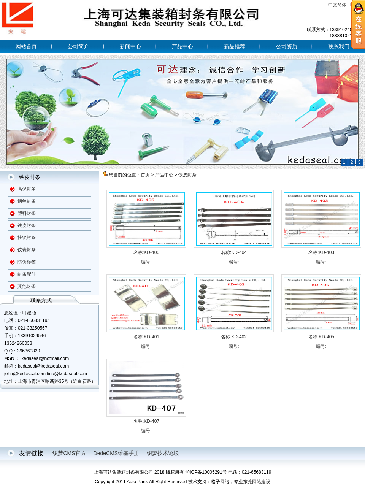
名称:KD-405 (321, 336)
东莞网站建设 (256, 481)
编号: (146, 262)
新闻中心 (130, 46)
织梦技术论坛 (163, 453)
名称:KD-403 (321, 252)
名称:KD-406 (146, 252)
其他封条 (26, 286)
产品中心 (182, 46)
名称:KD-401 (146, 336)
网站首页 (26, 46)
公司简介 (78, 46)
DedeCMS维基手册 (117, 453)
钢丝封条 (26, 201)
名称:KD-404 (234, 252)
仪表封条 (26, 249)
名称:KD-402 (234, 336)
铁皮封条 (26, 225)
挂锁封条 (26, 237)
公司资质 (286, 46)
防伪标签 (26, 262)
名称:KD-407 (146, 421)
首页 (145, 175)
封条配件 (26, 274)
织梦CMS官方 (69, 453)
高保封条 (26, 189)
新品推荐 (234, 46)
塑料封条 (26, 213)
